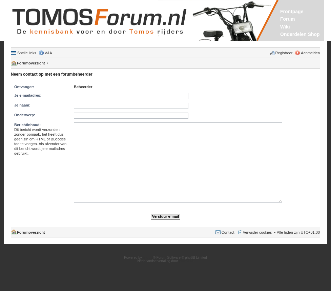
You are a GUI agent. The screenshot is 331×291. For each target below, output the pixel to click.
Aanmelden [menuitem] (310, 53)
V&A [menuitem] (48, 53)
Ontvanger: (24, 87)
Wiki (285, 27)
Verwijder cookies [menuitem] (257, 232)
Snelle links (26, 53)
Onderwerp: (24, 115)
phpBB (148, 257)
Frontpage (291, 11)
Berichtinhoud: (27, 125)
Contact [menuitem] (228, 232)
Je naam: (22, 105)
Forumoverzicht (31, 63)
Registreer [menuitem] (284, 53)
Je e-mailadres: (27, 95)
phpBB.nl (186, 261)
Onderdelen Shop (300, 34)
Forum (287, 19)
